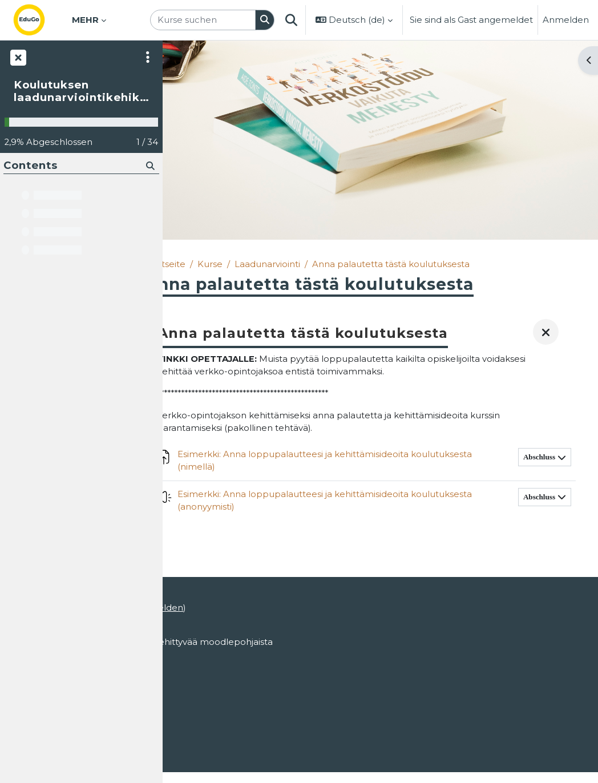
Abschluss (539, 467)
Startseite (196, 264)
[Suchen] (265, 20)
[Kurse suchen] (203, 20)
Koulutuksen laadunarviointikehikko (80, 91)
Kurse (241, 264)
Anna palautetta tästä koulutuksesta (423, 264)
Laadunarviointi (299, 264)
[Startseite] (38, 20)
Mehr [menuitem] (85, 20)
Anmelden (566, 20)
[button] (291, 20)
